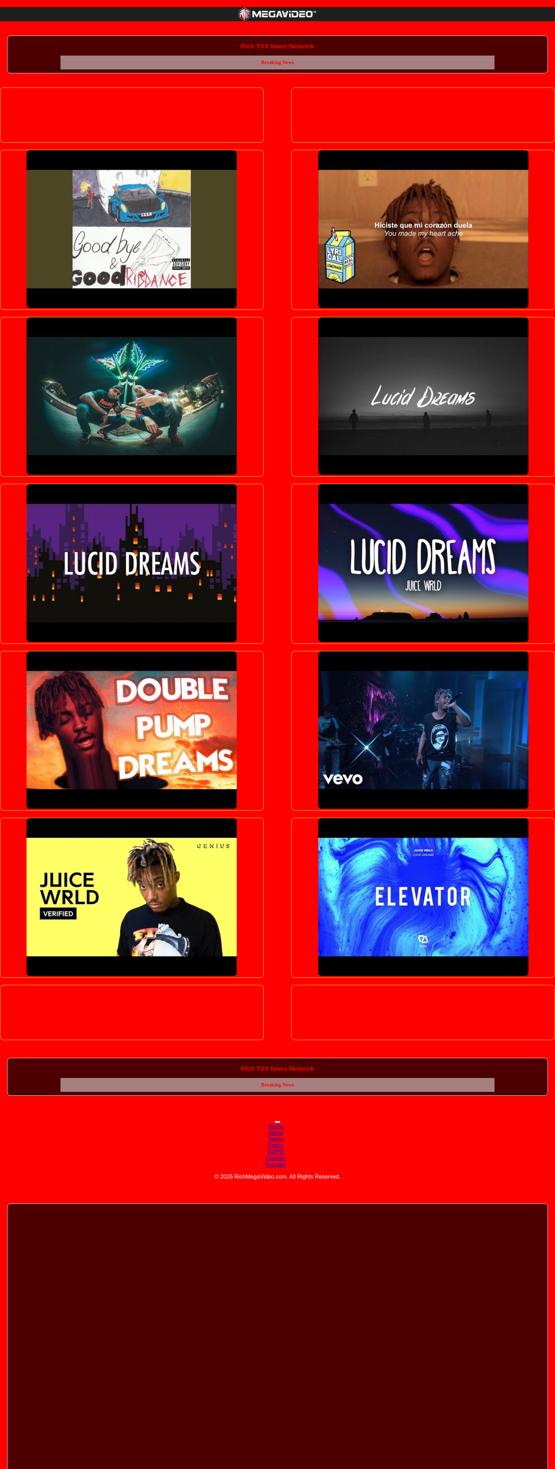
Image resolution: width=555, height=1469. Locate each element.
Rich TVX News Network (277, 46)
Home (276, 1126)
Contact (275, 1158)
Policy (276, 1145)
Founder (275, 1165)
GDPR (276, 1152)
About (275, 1133)
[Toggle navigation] (277, 1122)
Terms (276, 1139)
